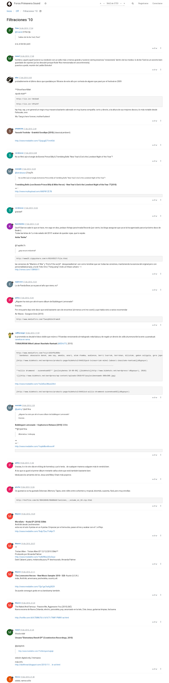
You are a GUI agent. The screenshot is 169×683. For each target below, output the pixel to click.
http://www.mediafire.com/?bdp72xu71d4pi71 (35, 531)
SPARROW (19, 129)
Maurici (18, 514)
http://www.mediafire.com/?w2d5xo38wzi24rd (35, 384)
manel (17, 56)
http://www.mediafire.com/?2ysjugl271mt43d (35, 141)
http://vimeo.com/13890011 (27, 269)
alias (16, 78)
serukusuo (19, 153)
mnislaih (18, 169)
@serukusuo (20, 173)
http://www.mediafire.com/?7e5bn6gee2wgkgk (35, 651)
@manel (18, 32)
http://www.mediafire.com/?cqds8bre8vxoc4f (35, 446)
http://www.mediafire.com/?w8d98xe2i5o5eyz (35, 557)
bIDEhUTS (62, 343)
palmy (17, 298)
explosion (19, 282)
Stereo (17, 677)
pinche (17, 487)
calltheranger (20, 333)
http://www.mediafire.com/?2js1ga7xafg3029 (35, 586)
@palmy (18, 409)
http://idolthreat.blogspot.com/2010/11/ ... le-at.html (37, 665)
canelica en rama (22, 339)
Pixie (17, 28)
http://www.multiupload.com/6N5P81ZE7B (33, 191)
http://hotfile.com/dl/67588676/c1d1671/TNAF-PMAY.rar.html (42, 618)
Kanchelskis (19, 224)
